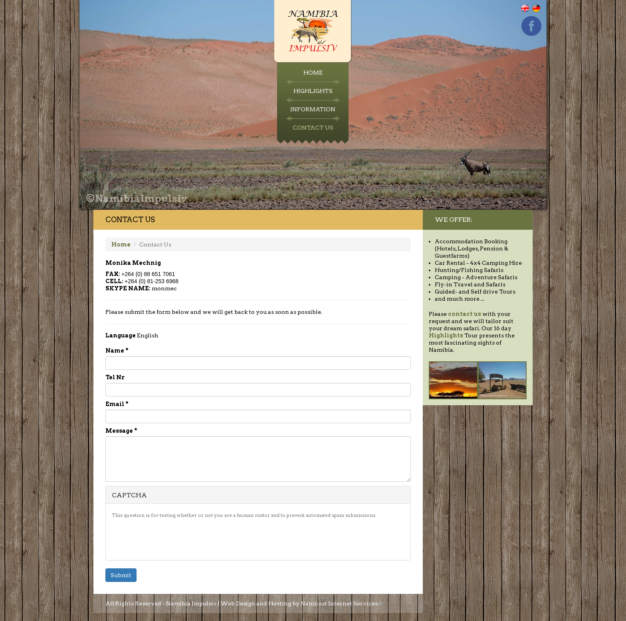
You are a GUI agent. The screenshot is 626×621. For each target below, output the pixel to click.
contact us (464, 314)
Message (121, 431)
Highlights (313, 91)
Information (312, 109)
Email (117, 404)
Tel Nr (115, 377)
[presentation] (172, 538)
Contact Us (313, 127)
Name (117, 350)
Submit (121, 575)
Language (120, 335)
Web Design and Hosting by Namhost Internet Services (301, 603)
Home (313, 72)
